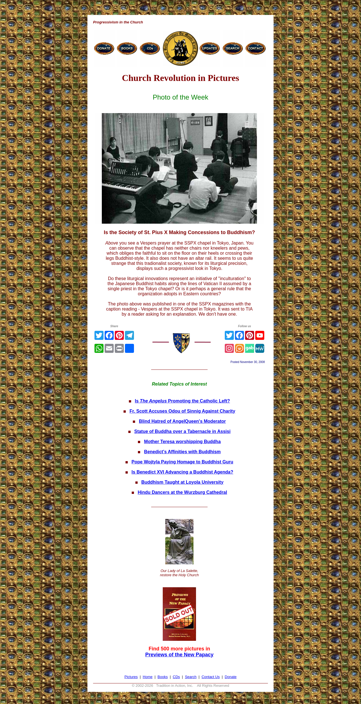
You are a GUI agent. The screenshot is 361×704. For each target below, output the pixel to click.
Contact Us (211, 677)
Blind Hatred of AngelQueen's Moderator (182, 421)
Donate (231, 677)
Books (163, 677)
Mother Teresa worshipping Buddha (182, 441)
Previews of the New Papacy (179, 654)
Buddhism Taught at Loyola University (182, 482)
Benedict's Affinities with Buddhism (182, 451)
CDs (176, 677)
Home (148, 677)
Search (191, 677)
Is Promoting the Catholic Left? (182, 401)
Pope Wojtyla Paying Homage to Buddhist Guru (182, 461)
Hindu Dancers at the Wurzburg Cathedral (182, 492)
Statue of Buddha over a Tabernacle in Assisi (182, 431)
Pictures (131, 677)
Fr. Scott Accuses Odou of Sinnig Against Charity (182, 411)
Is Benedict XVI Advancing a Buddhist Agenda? (182, 472)
